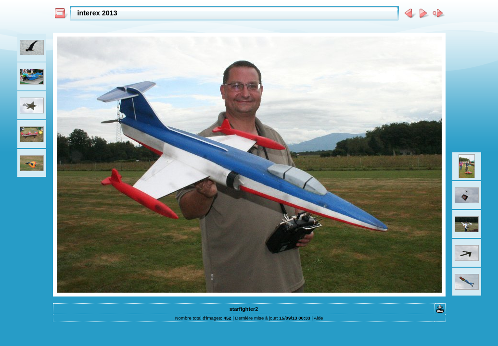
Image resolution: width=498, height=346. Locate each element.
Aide (318, 318)
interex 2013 (97, 13)
